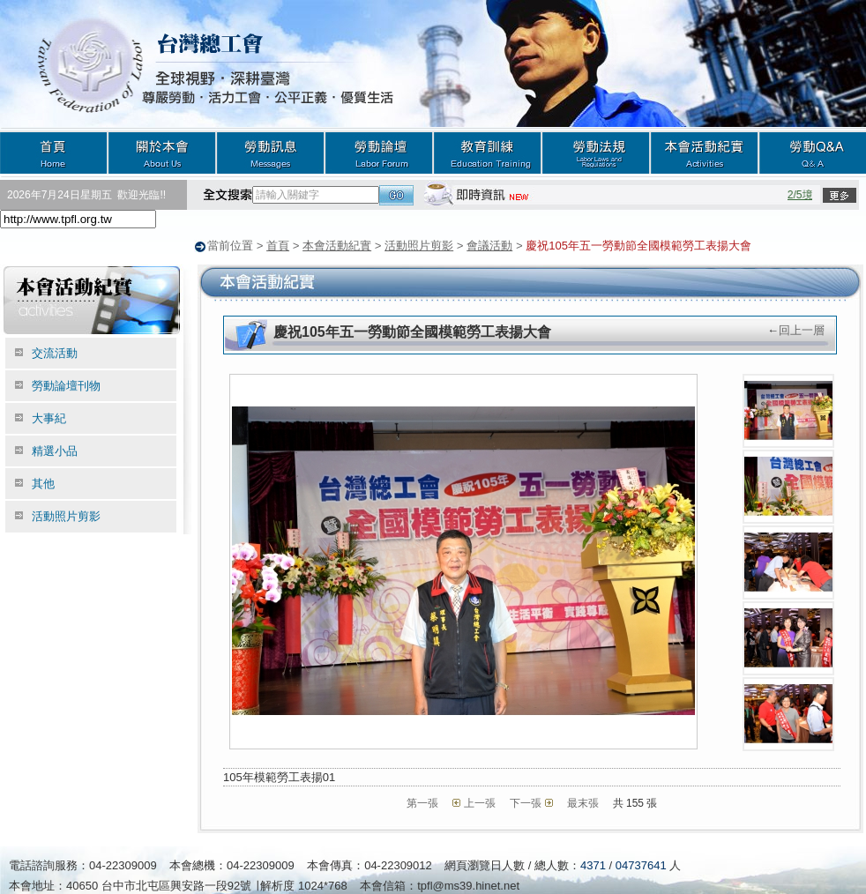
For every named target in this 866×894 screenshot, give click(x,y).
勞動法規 (595, 152)
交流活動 (55, 352)
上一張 (480, 802)
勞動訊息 (270, 152)
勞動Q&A (812, 152)
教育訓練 (487, 152)
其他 (43, 482)
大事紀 (49, 417)
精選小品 (55, 450)
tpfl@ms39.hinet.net (468, 884)
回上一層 (802, 329)
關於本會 (162, 152)
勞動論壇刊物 (66, 384)
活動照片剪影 (418, 245)
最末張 (583, 802)
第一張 (422, 802)
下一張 (525, 802)
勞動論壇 (379, 152)
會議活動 (489, 245)
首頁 (54, 152)
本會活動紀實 (704, 152)
